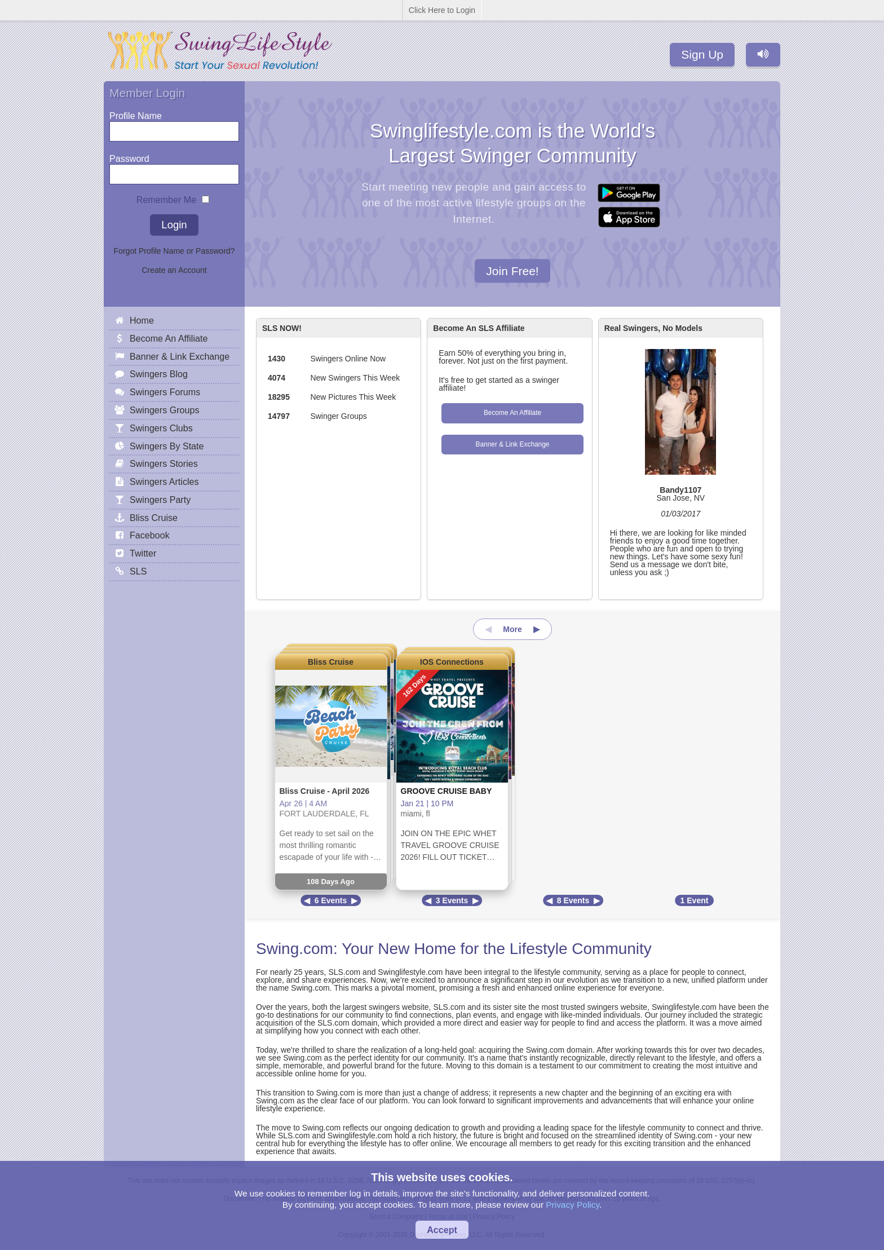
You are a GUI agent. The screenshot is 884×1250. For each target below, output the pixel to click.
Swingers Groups (164, 410)
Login (174, 225)
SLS (138, 571)
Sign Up (702, 54)
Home (142, 320)
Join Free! (512, 270)
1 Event (694, 900)
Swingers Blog (159, 374)
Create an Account (174, 270)
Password (129, 155)
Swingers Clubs (161, 428)
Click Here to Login (442, 10)
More (512, 629)
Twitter (143, 553)
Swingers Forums (165, 392)
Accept (442, 1230)
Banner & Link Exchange (513, 444)
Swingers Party (160, 499)
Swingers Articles (164, 481)
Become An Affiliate (512, 413)
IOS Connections (452, 661)
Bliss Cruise (330, 661)
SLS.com (344, 972)
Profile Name (135, 113)
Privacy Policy (572, 1204)
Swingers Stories (164, 463)
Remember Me (166, 197)
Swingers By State (167, 446)
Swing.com (294, 948)
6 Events (331, 900)
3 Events (452, 900)
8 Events (573, 900)
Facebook (150, 535)
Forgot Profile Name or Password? (174, 250)
